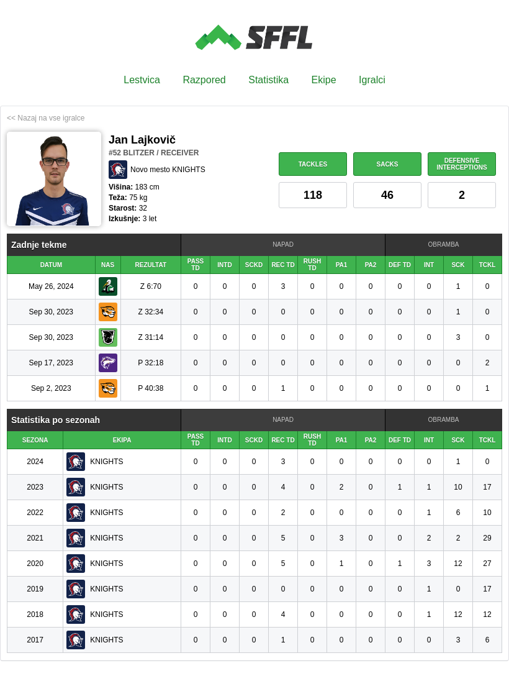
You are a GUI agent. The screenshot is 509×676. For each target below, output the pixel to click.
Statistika (268, 80)
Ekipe (324, 80)
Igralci (372, 80)
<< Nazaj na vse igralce (45, 118)
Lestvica (142, 80)
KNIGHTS (106, 461)
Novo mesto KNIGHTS (167, 169)
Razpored (203, 80)
